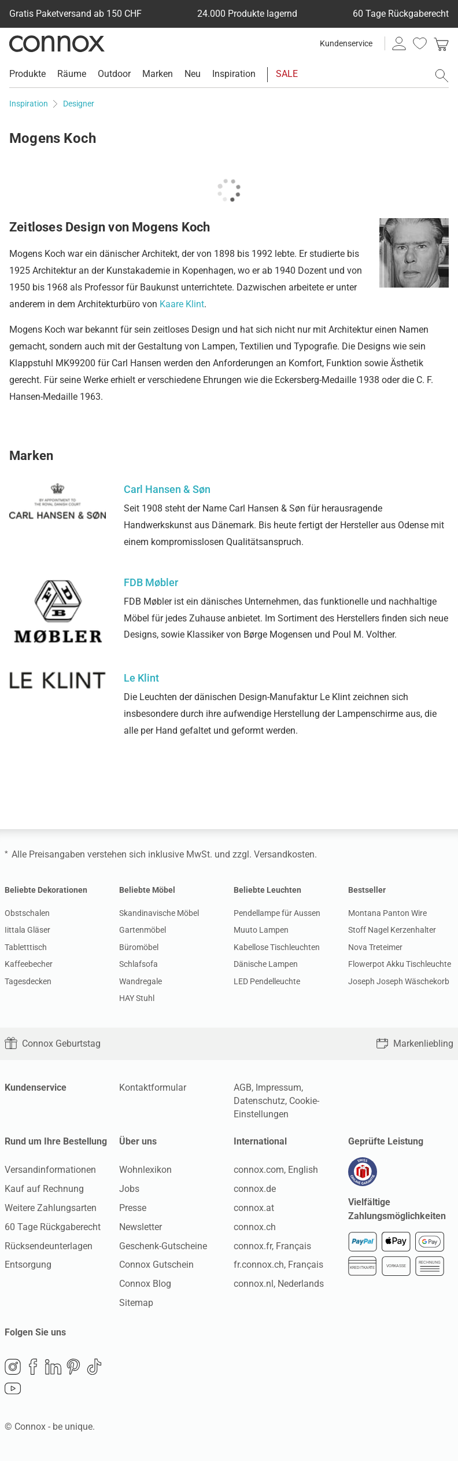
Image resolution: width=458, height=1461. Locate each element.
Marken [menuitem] (157, 73)
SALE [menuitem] (287, 73)
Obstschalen (27, 913)
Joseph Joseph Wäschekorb (398, 981)
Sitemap (136, 1302)
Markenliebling (414, 1043)
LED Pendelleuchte (267, 981)
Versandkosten (284, 854)
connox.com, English (276, 1169)
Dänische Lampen (266, 964)
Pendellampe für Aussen (277, 913)
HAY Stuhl (136, 998)
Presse (132, 1207)
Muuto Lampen (261, 929)
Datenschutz (259, 1100)
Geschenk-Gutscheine (163, 1246)
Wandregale (140, 981)
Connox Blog (145, 1283)
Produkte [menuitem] (27, 73)
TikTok (94, 1367)
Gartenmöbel (142, 929)
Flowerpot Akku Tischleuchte (399, 964)
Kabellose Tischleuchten (277, 947)
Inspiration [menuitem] (234, 73)
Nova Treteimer (375, 947)
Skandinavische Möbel (159, 913)
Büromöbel (138, 947)
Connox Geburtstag (53, 1043)
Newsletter (140, 1226)
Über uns (138, 1141)
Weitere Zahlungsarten (51, 1207)
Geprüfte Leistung (385, 1141)
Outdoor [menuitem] (114, 73)
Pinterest (73, 1367)
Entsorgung (28, 1264)
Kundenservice (346, 43)
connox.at (254, 1207)
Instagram (13, 1367)
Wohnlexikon (145, 1169)
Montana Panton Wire (387, 913)
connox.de (255, 1188)
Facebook (33, 1367)
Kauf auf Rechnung (44, 1188)
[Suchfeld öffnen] (442, 75)
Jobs (129, 1188)
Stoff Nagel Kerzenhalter (392, 929)
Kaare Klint (182, 304)
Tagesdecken (28, 981)
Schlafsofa (138, 964)
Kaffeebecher (29, 964)
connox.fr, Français (272, 1246)
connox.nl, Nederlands (279, 1283)
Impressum (278, 1087)
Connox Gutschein (156, 1264)
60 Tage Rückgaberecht (53, 1226)
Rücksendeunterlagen (49, 1246)
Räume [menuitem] (71, 73)
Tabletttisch (26, 947)
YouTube (13, 1389)
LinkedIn (53, 1367)
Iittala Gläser (27, 929)
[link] (441, 43)
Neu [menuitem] (192, 73)
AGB (243, 1087)
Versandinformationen (50, 1169)
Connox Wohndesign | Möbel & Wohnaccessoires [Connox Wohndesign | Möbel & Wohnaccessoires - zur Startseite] (57, 43)
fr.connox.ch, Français (278, 1264)
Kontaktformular (152, 1087)
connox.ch (255, 1226)
